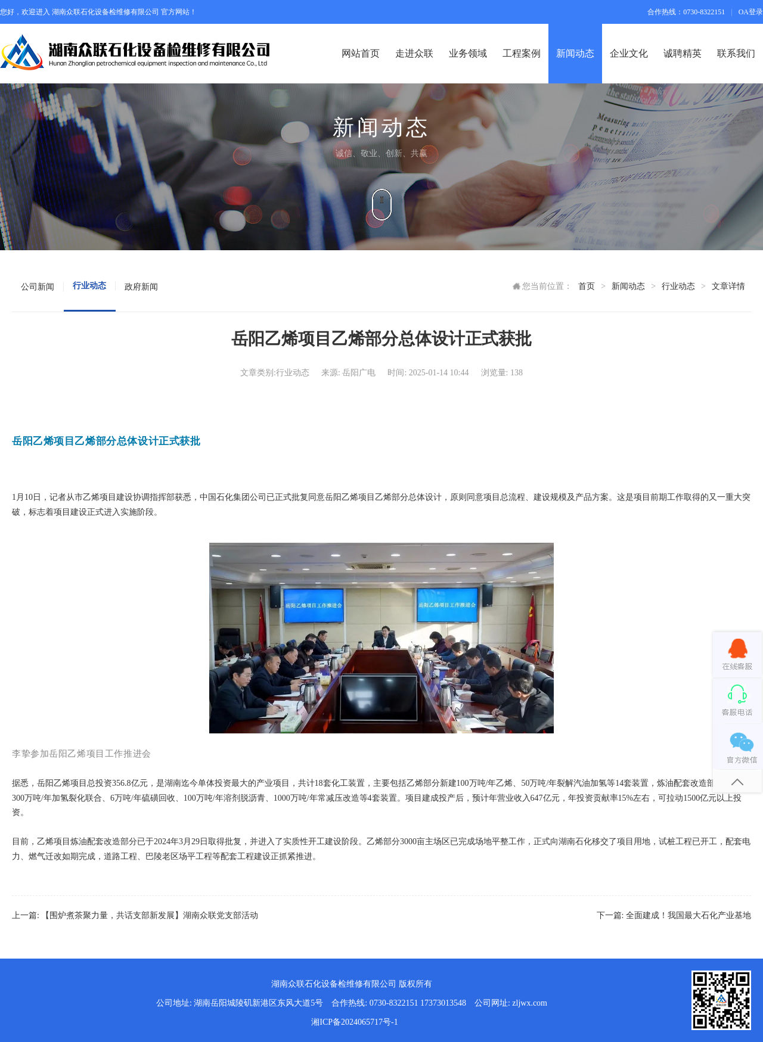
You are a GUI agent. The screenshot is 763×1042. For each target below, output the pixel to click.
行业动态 (678, 286)
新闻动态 (628, 286)
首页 (586, 286)
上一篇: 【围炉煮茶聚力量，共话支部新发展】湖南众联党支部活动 (135, 915)
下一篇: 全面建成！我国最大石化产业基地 (674, 915)
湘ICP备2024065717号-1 (354, 1022)
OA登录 (751, 12)
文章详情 (728, 286)
